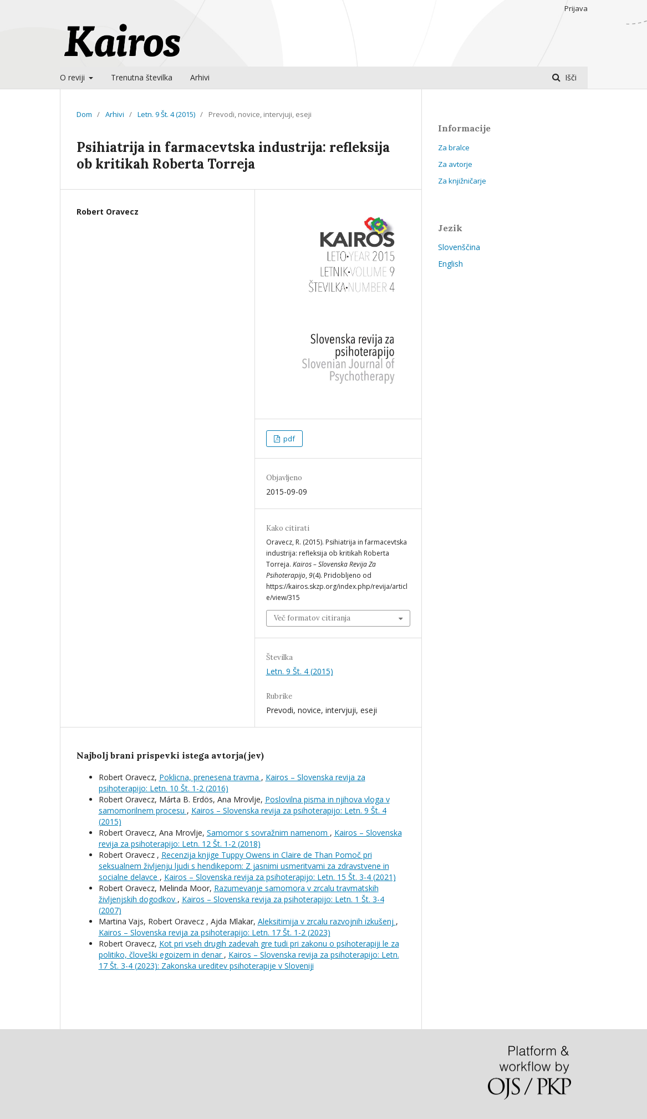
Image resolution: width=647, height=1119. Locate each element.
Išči (570, 77)
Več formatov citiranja (312, 618)
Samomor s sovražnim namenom (268, 832)
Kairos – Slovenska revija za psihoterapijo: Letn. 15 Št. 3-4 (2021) (280, 877)
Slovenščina (459, 247)
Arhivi (200, 77)
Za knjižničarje (462, 181)
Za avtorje (455, 164)
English (450, 263)
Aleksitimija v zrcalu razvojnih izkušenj (327, 921)
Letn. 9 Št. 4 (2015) (166, 114)
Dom (84, 114)
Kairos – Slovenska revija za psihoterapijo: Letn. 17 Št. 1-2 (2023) (214, 932)
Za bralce (454, 147)
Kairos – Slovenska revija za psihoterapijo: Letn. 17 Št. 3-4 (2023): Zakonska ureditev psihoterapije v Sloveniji (249, 960)
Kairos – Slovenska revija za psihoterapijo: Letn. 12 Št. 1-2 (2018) (250, 838)
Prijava (576, 8)
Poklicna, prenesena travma (210, 777)
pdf (288, 439)
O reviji (73, 77)
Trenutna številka (141, 77)
